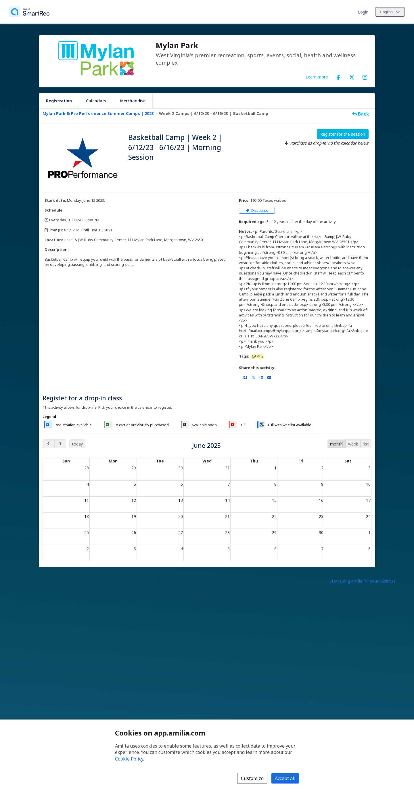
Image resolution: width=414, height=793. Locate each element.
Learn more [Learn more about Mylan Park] (317, 77)
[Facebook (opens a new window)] (338, 76)
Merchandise (132, 100)
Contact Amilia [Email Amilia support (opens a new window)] (142, 580)
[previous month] (48, 443)
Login (363, 12)
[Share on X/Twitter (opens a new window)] (253, 377)
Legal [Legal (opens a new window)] (166, 580)
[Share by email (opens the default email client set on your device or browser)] (269, 377)
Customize (252, 778)
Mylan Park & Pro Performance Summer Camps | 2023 (98, 113)
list (366, 444)
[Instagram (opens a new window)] (364, 76)
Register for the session (342, 134)
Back (360, 114)
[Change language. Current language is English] (390, 12)
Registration (59, 100)
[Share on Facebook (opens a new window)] (245, 377)
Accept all (285, 778)
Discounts (257, 210)
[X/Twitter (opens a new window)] (351, 76)
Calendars (96, 100)
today (77, 444)
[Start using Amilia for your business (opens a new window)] (367, 580)
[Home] (29, 11)
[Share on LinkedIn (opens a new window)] (261, 377)
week (353, 444)
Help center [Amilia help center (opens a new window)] (113, 580)
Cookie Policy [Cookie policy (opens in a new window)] (129, 759)
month (336, 444)
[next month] (60, 443)
